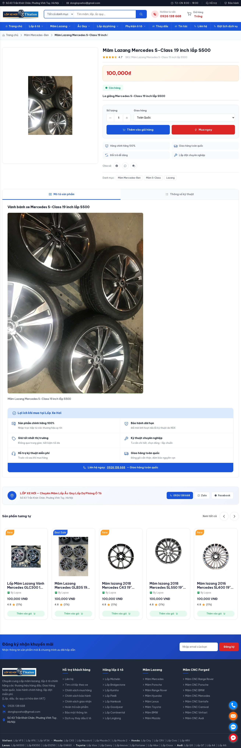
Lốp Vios (92, 745)
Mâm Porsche (153, 684)
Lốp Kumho (112, 690)
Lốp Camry (106, 745)
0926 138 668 (116, 467)
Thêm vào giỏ (26, 613)
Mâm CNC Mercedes (197, 696)
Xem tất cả (210, 516)
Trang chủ (14, 26)
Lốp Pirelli (110, 696)
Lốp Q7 (200, 745)
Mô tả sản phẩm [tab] (61, 194)
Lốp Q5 (188, 745)
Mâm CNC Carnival (197, 707)
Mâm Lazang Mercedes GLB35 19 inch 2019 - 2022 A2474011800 (71, 585)
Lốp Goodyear (114, 707)
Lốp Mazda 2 (119, 740)
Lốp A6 (222, 745)
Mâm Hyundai (153, 696)
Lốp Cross (167, 745)
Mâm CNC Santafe (196, 701)
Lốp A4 (211, 745)
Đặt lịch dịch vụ (226, 26)
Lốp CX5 (69, 740)
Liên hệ (200, 26)
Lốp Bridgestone (115, 684)
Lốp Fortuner (137, 745)
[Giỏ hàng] (195, 14)
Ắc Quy (83, 26)
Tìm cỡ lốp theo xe (76, 684)
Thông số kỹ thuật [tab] (179, 194)
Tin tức (181, 26)
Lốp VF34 (44, 740)
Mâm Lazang (60, 26)
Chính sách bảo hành (78, 696)
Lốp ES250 (49, 745)
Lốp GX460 (65, 745)
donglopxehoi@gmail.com (85, 2)
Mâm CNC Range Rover (199, 679)
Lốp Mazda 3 (102, 740)
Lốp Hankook (113, 701)
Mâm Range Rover (156, 690)
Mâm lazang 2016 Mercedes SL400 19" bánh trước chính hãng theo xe (215, 585)
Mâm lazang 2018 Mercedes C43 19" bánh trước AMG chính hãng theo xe (120, 585)
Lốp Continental (115, 712)
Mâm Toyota (153, 707)
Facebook (222, 495)
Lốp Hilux (153, 745)
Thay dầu (160, 26)
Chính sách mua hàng (78, 690)
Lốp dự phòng (108, 26)
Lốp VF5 (18, 740)
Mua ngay (203, 129)
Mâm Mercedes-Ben (129, 177)
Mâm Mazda (152, 718)
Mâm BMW (151, 712)
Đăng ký (229, 647)
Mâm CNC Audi (194, 718)
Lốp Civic (172, 740)
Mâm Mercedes (154, 679)
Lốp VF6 (31, 740)
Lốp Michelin (112, 679)
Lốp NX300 (17, 745)
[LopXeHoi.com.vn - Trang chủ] (20, 14)
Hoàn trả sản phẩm (76, 707)
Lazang (170, 177)
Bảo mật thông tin (76, 712)
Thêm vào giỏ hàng (138, 129)
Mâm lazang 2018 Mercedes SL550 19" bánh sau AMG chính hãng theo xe (166, 585)
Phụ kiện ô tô (135, 26)
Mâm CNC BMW (195, 690)
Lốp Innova (121, 745)
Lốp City (146, 740)
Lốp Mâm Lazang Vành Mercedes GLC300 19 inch (25, 585)
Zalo (202, 495)
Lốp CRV (159, 740)
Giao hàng (140, 110)
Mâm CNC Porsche (196, 684)
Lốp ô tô (36, 26)
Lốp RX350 (33, 745)
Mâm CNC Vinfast (196, 712)
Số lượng (112, 110)
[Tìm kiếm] (141, 14)
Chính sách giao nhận (78, 701)
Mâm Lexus (152, 701)
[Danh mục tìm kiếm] (59, 14)
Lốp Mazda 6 (84, 740)
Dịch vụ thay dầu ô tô (78, 718)
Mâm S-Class (153, 177)
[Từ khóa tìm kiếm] (105, 14)
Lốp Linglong (113, 718)
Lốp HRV (185, 740)
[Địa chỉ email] (199, 647)
